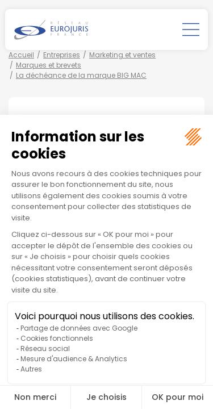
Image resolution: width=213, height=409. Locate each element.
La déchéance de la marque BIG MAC (81, 75)
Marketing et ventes (122, 55)
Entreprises (61, 55)
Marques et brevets (48, 65)
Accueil (21, 55)
